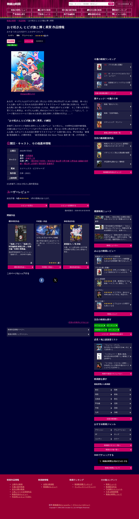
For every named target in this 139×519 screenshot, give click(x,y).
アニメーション (27, 35)
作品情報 (22, 21)
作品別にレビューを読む (21, 497)
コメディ (11, 35)
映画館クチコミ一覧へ (112, 445)
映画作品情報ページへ (16, 330)
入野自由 (73, 161)
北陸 (115, 403)
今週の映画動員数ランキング (105, 93)
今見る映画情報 (112, 492)
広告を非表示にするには (78, 322)
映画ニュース (44, 14)
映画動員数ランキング (83, 484)
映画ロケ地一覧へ (112, 450)
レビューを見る (27, 205)
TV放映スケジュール (114, 489)
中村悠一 (43, 161)
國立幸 (27, 163)
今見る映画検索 (123, 4)
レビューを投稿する (68, 205)
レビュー (28, 41)
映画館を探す (19, 14)
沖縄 (115, 412)
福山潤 (58, 161)
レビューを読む (119, 14)
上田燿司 (34, 163)
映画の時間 (11, 21)
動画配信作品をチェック (112, 172)
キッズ (116, 434)
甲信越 (97, 403)
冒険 (18, 35)
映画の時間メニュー (19, 10)
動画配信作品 (94, 14)
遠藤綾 (81, 161)
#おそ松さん (12, 45)
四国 (115, 408)
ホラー (116, 439)
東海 (115, 394)
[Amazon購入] (27, 94)
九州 (96, 412)
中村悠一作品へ (47, 267)
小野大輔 (65, 161)
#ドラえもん (99, 325)
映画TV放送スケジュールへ (112, 374)
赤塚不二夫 (30, 158)
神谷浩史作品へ (75, 267)
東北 (115, 399)
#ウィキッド (111, 325)
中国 (96, 408)
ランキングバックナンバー (85, 487)
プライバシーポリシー (81, 505)
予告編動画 (69, 14)
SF (96, 434)
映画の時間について (112, 468)
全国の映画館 (48, 484)
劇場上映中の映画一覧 (112, 133)
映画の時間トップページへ (18, 334)
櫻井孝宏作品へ (20, 267)
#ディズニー (113, 330)
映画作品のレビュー (20, 494)
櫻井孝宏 (35, 161)
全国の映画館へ (112, 419)
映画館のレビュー (50, 487)
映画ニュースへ (112, 245)
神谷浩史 (51, 161)
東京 (96, 390)
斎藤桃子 (50, 163)
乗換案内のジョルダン (62, 505)
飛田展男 (42, 163)
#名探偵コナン (100, 330)
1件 (41, 36)
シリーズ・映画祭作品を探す (112, 334)
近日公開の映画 (94, 10)
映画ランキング (119, 10)
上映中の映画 (44, 10)
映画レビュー (112, 314)
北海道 (97, 399)
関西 (96, 394)
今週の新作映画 (69, 10)
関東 (115, 390)
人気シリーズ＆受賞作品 (21, 492)
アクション (99, 430)
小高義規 (29, 155)
